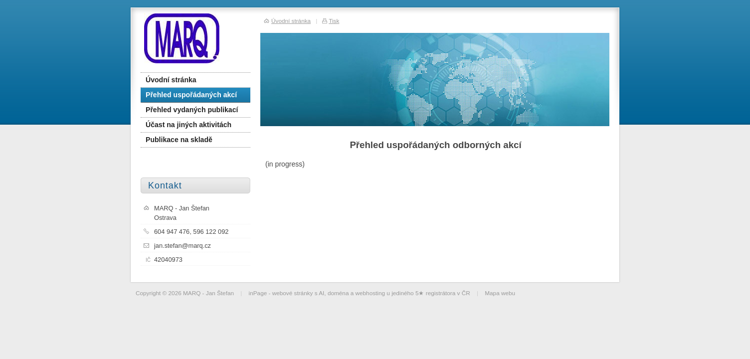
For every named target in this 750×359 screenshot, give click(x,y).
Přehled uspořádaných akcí (191, 95)
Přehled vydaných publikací (192, 110)
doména (338, 293)
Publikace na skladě (179, 140)
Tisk (334, 20)
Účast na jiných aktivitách (188, 125)
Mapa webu (500, 293)
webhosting (370, 293)
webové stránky (292, 293)
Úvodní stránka (171, 80)
